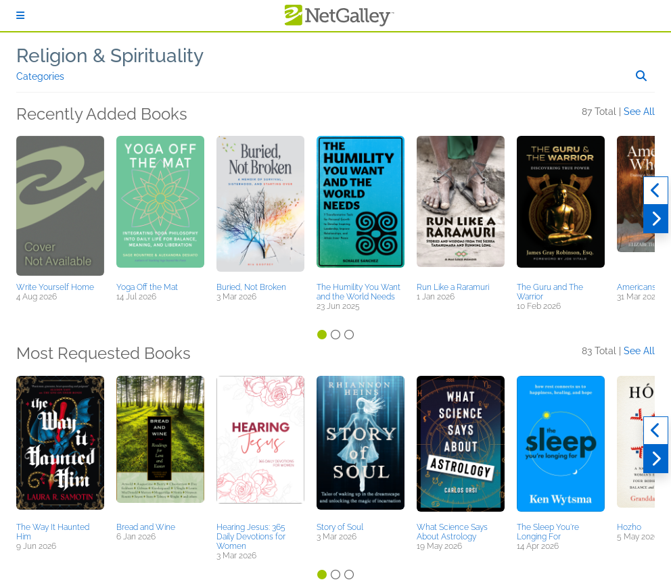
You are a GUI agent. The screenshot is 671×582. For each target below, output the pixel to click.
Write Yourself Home (55, 287)
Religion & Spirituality (110, 56)
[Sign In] (20, 15)
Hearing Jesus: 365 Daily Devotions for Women (250, 537)
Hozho (629, 527)
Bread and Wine (145, 527)
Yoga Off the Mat (147, 287)
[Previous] (655, 190)
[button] (60, 207)
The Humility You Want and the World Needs (358, 292)
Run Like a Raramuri (453, 287)
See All (639, 111)
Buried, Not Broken (251, 287)
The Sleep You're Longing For (548, 532)
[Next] (655, 219)
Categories (40, 76)
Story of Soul (340, 527)
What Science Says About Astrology (452, 532)
